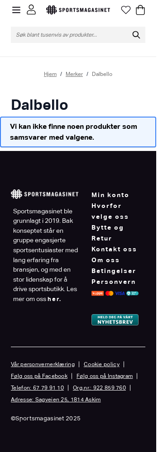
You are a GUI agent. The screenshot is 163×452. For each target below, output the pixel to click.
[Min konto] (31, 9)
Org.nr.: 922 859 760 (99, 388)
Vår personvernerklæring (43, 364)
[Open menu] (16, 10)
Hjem (50, 74)
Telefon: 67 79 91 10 (37, 388)
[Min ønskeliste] (126, 10)
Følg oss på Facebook (39, 376)
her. (55, 299)
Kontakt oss (114, 249)
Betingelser (113, 270)
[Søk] (136, 34)
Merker (74, 74)
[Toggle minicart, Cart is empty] (140, 10)
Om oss (105, 260)
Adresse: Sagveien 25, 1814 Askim (56, 399)
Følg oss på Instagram (105, 376)
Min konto (110, 194)
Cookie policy (102, 364)
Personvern (113, 281)
